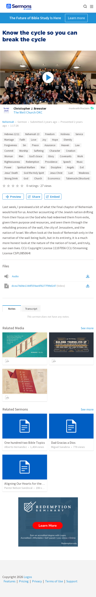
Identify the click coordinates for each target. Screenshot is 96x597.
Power (7, 167)
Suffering (39, 150)
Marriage (9, 139)
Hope (55, 139)
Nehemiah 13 (32, 134)
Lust (70, 173)
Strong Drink (11, 178)
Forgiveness (10, 145)
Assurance (50, 145)
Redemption (32, 162)
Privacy (37, 581)
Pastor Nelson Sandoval (18, 488)
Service (79, 134)
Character (54, 150)
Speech (67, 162)
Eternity (68, 139)
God (26, 178)
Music (80, 162)
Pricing (24, 581)
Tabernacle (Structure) (77, 178)
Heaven (65, 145)
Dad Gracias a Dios (63, 443)
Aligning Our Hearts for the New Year (29, 483)
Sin (24, 145)
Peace (35, 145)
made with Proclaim (81, 108)
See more (87, 328)
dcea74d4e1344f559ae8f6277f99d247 (38, 286)
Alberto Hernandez (15, 447)
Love (33, 139)
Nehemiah (8, 122)
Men (21, 156)
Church (38, 178)
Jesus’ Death (11, 173)
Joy (44, 139)
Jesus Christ (56, 173)
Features (10, 581)
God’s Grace (35, 156)
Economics (54, 178)
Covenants (65, 156)
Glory (51, 156)
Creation (70, 150)
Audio (15, 276)
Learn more (76, 18)
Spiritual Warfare (26, 167)
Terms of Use (54, 581)
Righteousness (12, 162)
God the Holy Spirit (34, 173)
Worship (23, 150)
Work (80, 156)
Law (77, 145)
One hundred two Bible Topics (24, 443)
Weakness (84, 173)
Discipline (56, 167)
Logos (27, 577)
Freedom (50, 134)
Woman (8, 156)
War (43, 167)
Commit (8, 150)
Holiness (65, 134)
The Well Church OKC (28, 112)
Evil (82, 167)
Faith (22, 139)
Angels (70, 167)
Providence (51, 162)
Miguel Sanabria (60, 447)
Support (72, 581)
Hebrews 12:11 (11, 134)
